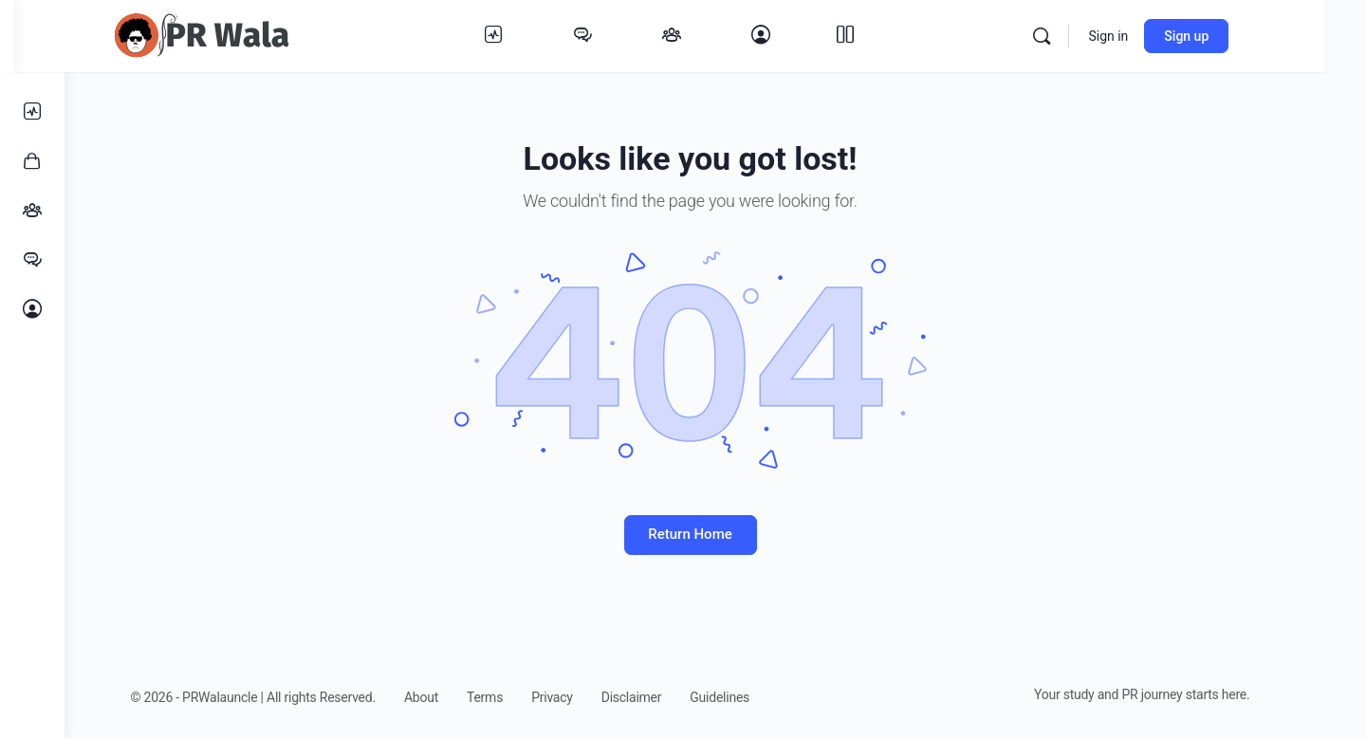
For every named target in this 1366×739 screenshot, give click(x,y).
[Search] (1088, 36)
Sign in (1154, 36)
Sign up (1232, 36)
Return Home (715, 534)
